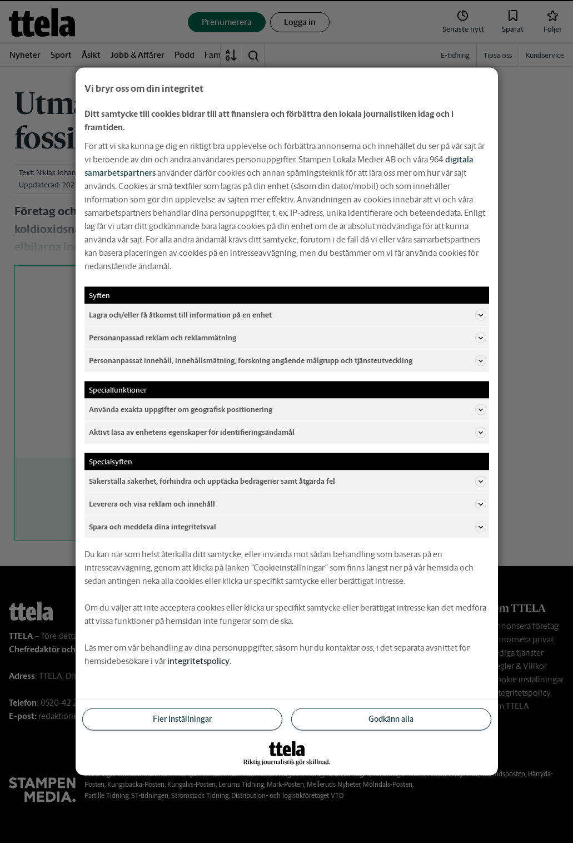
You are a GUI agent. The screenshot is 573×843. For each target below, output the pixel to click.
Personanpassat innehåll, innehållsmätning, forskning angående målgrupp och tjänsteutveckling (287, 360)
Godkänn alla (390, 719)
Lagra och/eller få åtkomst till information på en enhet (287, 315)
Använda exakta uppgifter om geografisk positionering (287, 409)
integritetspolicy (198, 661)
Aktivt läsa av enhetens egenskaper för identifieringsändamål (287, 432)
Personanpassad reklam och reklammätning (287, 338)
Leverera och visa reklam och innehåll (287, 504)
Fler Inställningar (182, 719)
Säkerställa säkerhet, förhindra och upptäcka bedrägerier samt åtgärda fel (287, 481)
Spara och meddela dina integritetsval (287, 527)
